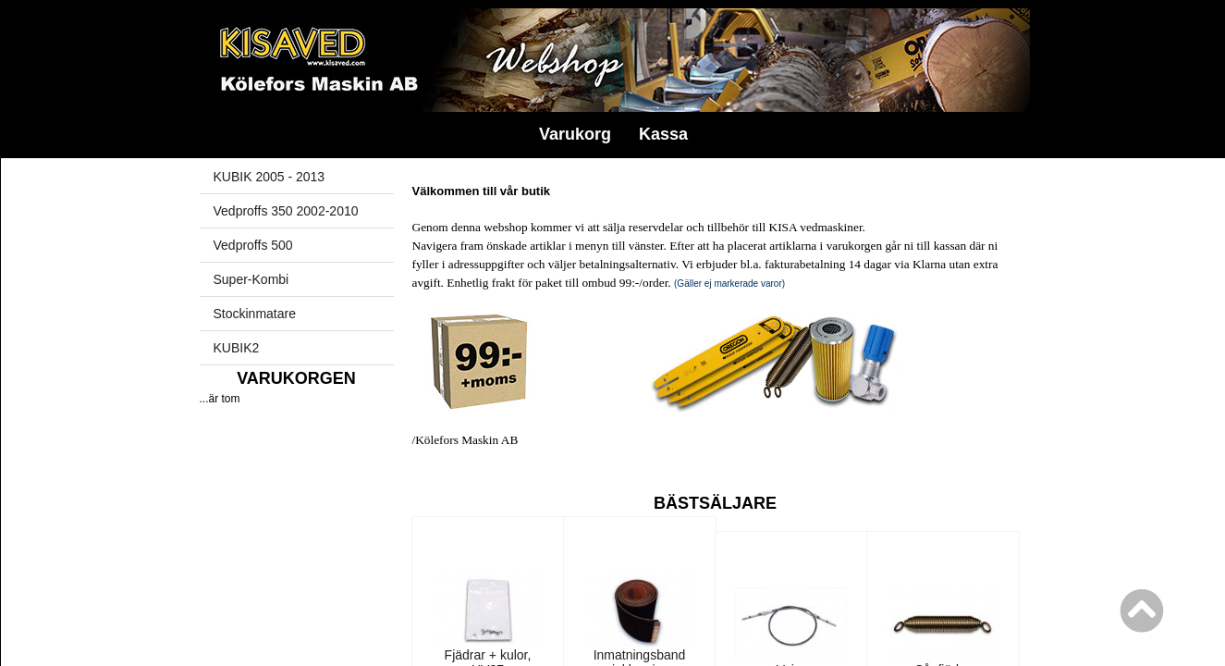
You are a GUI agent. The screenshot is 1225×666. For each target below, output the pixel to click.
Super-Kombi (251, 279)
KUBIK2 (237, 347)
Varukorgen (296, 378)
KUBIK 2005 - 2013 (269, 176)
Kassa (663, 134)
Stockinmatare (255, 313)
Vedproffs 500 (253, 245)
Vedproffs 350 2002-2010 (286, 211)
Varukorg (575, 134)
